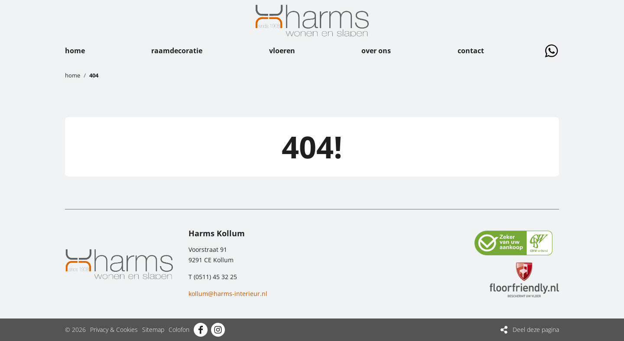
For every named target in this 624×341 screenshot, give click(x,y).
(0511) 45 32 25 (215, 277)
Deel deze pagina (536, 329)
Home (72, 75)
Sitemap (153, 329)
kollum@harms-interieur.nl (227, 294)
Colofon (179, 329)
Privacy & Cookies (114, 329)
